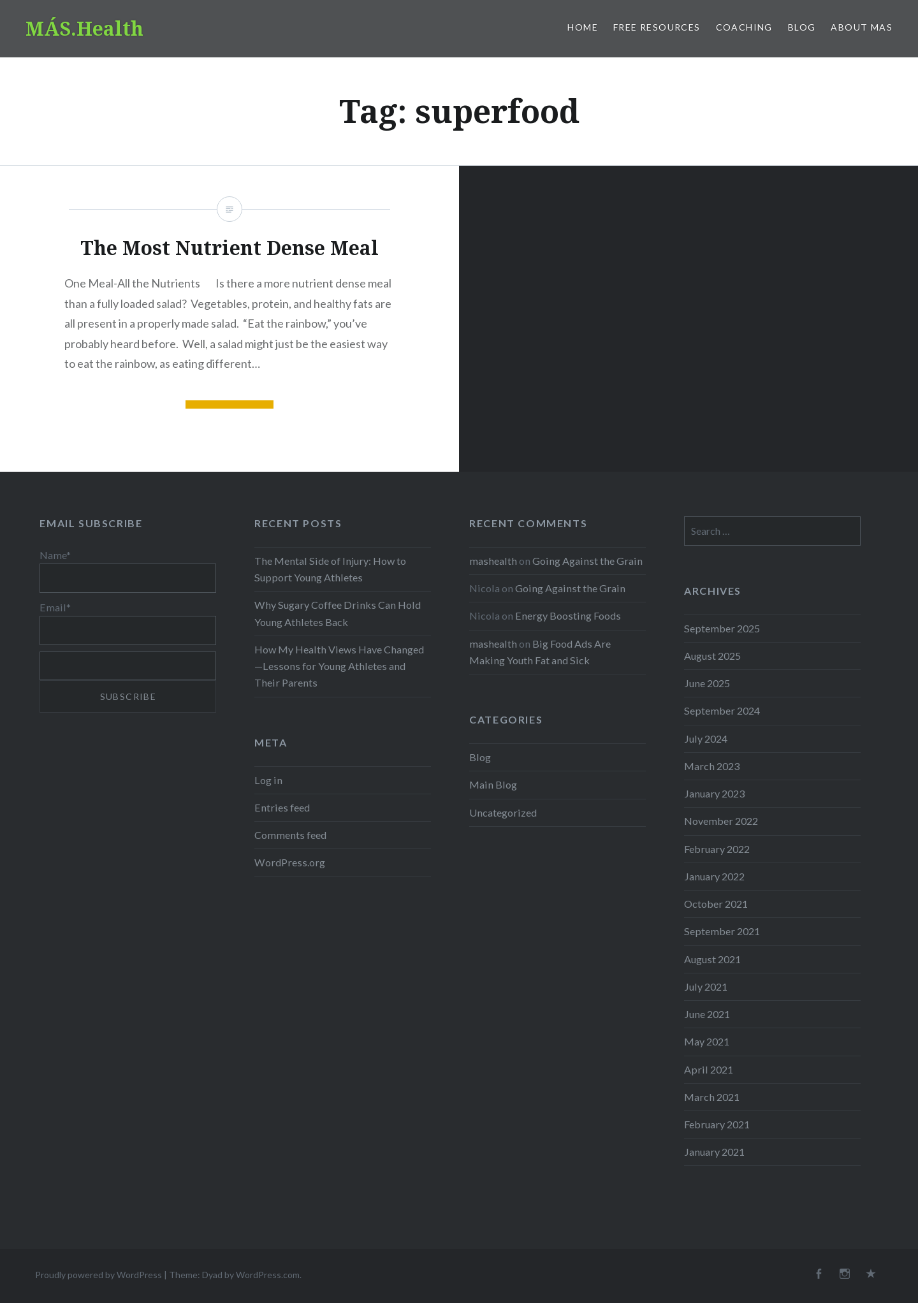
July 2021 (705, 986)
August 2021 (712, 959)
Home (582, 27)
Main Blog (493, 784)
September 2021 (722, 931)
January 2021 (714, 1152)
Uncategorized (503, 812)
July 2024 (705, 738)
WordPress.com (268, 1274)
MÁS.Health (84, 28)
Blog (802, 27)
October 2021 (716, 904)
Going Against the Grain (587, 561)
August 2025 (712, 656)
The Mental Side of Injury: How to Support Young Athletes (330, 569)
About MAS (861, 27)
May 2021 (706, 1041)
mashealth (493, 561)
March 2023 (712, 766)
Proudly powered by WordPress (98, 1274)
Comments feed (290, 835)
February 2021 (717, 1124)
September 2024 (722, 710)
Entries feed (282, 807)
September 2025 (722, 628)
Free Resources (657, 27)
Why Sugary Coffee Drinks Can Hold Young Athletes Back (337, 613)
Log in (268, 780)
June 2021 (707, 1014)
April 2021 (708, 1069)
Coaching (744, 27)
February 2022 (717, 849)
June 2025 (707, 683)
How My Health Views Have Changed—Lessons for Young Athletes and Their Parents (339, 665)
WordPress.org (289, 862)
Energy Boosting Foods (568, 615)
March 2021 (712, 1097)
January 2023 (714, 793)
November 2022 (721, 821)
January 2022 (714, 876)
